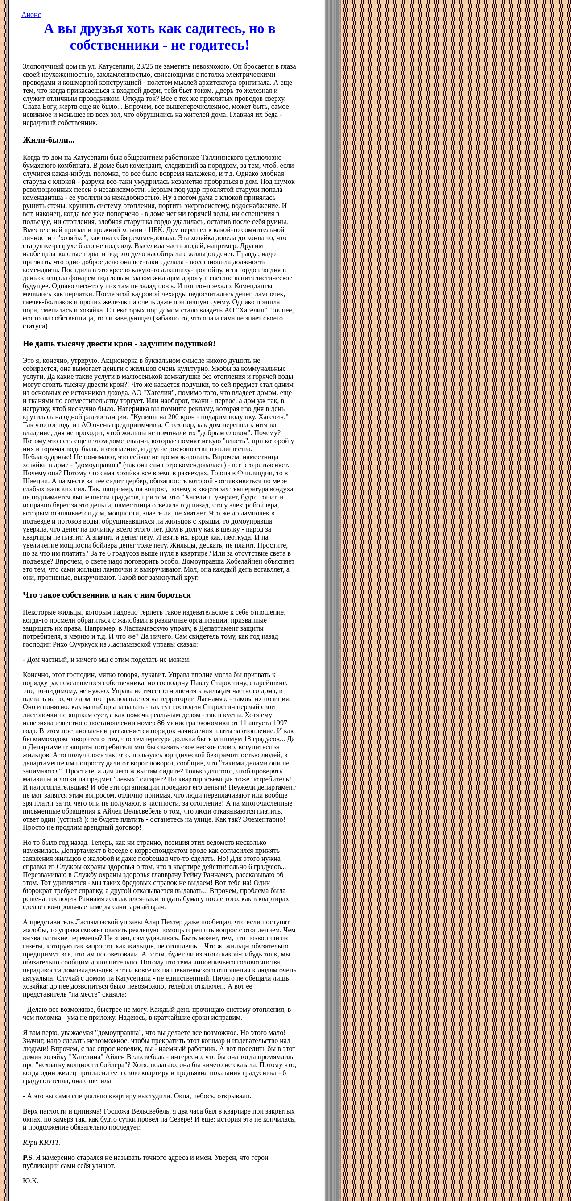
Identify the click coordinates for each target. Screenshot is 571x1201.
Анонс (31, 14)
